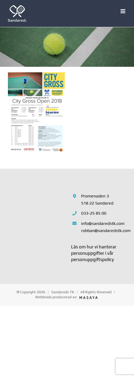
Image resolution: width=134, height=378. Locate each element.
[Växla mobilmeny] (123, 11)
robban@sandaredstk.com (103, 230)
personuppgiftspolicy (92, 259)
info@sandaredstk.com (102, 223)
